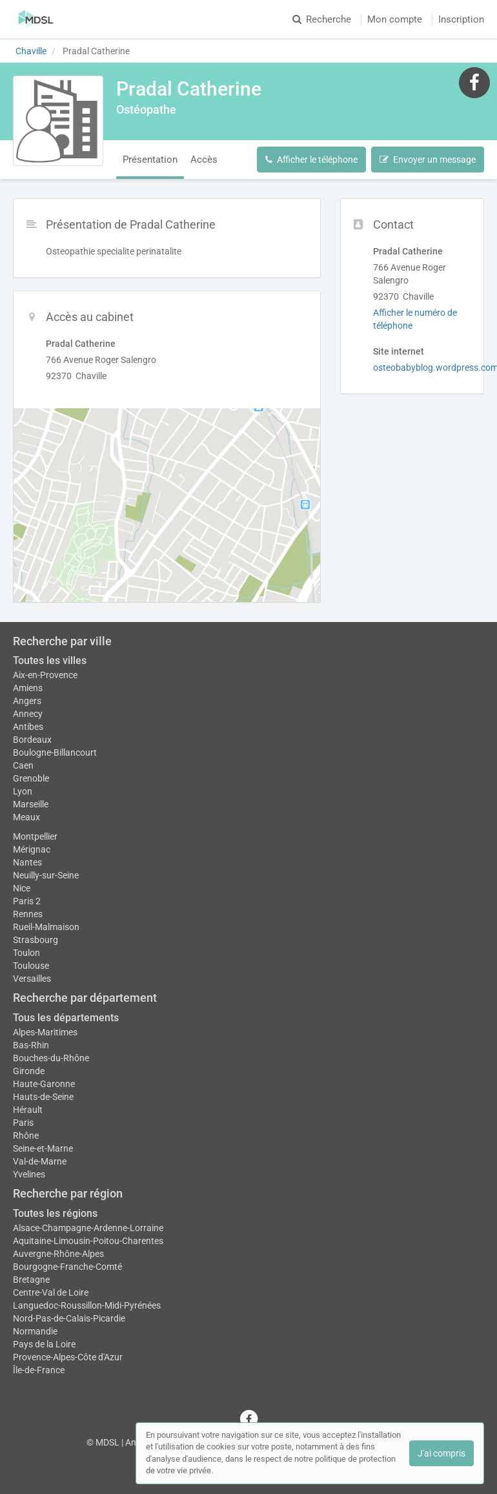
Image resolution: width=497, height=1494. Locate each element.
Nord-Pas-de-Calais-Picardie (69, 1318)
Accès (204, 159)
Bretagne (31, 1279)
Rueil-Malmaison (46, 927)
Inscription (461, 19)
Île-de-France (39, 1370)
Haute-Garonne (44, 1084)
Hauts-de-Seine (43, 1097)
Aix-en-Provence (45, 675)
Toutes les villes (49, 660)
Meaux (26, 817)
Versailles (32, 978)
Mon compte (394, 19)
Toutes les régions (55, 1213)
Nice (21, 888)
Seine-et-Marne (43, 1148)
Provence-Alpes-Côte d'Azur (68, 1357)
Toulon (26, 953)
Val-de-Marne (39, 1161)
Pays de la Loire (44, 1344)
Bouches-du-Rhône (51, 1058)
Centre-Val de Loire (50, 1292)
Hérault (28, 1110)
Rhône (26, 1135)
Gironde (29, 1071)
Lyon (22, 791)
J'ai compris (441, 1453)
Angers (27, 701)
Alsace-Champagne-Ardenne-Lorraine (88, 1228)
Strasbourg (35, 940)
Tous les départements (66, 1018)
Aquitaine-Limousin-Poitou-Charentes (88, 1241)
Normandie (35, 1331)
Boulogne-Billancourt (55, 752)
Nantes (27, 862)
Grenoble (31, 778)
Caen (23, 765)
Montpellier (35, 836)
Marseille (30, 804)
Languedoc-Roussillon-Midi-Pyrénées (87, 1305)
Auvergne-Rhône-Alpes (58, 1254)
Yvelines (29, 1174)
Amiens (28, 688)
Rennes (28, 914)
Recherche (321, 19)
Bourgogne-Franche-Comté (67, 1266)
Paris (23, 1122)
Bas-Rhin (31, 1045)
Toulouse (31, 965)
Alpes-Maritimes (45, 1032)
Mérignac (31, 849)
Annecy (28, 714)
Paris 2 (27, 901)
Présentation (150, 159)
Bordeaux (32, 739)
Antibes (28, 726)
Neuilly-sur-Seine (46, 875)
